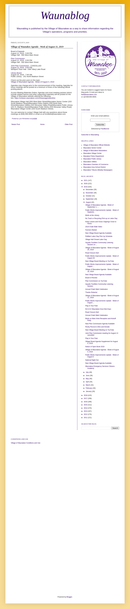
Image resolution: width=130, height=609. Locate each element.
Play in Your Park (91, 306)
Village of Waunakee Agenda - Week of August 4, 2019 (32, 82)
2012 (86, 414)
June (88, 375)
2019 (86, 187)
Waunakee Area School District (94, 167)
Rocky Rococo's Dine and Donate (97, 327)
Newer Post (16, 124)
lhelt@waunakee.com (89, 95)
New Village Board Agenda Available (98, 233)
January (89, 391)
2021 (86, 180)
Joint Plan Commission (20, 66)
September (90, 199)
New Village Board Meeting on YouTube (99, 261)
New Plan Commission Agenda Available (100, 324)
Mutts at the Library (92, 215)
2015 (86, 405)
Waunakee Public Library (92, 159)
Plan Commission (18, 59)
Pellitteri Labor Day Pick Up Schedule (98, 236)
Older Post (68, 124)
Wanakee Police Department (93, 156)
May (87, 379)
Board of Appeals (17, 51)
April (87, 382)
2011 (86, 418)
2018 (86, 395)
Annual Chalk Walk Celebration (96, 289)
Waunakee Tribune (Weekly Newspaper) (97, 170)
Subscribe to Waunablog (90, 135)
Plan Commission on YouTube (96, 281)
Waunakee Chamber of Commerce (95, 164)
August (88, 202)
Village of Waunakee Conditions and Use (25, 443)
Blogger (69, 597)
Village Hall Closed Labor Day (96, 239)
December (90, 189)
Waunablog (65, 15)
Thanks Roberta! (91, 292)
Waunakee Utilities (90, 162)
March (88, 385)
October (89, 196)
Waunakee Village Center (92, 153)
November (90, 193)
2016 (86, 402)
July (87, 372)
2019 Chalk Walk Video (93, 227)
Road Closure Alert (92, 253)
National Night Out (92, 360)
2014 (86, 408)
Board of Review (91, 278)
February (89, 388)
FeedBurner (105, 129)
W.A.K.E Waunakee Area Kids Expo (98, 309)
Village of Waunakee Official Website (96, 145)
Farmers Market (91, 230)
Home (42, 124)
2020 (86, 184)
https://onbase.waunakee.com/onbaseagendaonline (34, 98)
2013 (86, 411)
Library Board (16, 73)
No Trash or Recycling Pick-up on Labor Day (101, 218)
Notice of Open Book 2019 (94, 347)
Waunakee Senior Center (92, 148)
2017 (86, 398)
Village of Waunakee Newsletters (95, 151)
